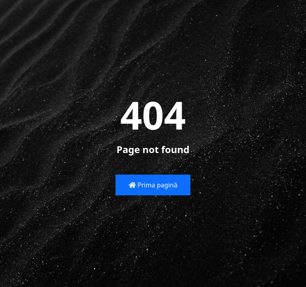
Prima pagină (153, 185)
